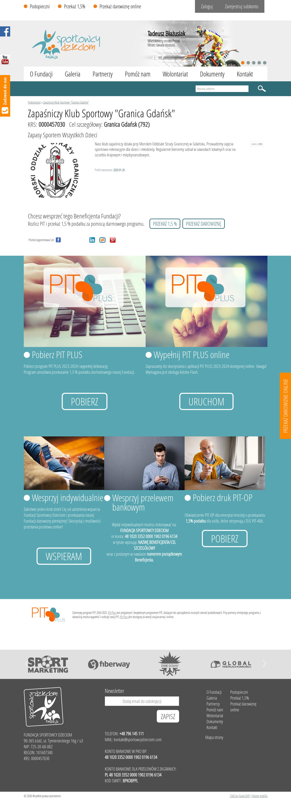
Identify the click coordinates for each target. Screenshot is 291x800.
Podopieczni (40, 6)
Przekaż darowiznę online (120, 6)
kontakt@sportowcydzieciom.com (138, 739)
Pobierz (84, 401)
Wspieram (64, 556)
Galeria (72, 74)
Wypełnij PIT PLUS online (191, 354)
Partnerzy (103, 74)
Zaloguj (207, 6)
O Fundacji (41, 74)
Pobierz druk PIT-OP (222, 497)
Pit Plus (112, 612)
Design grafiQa (259, 796)
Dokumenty (212, 74)
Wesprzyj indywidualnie (67, 497)
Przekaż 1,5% (74, 6)
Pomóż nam (137, 74)
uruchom (206, 401)
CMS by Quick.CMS (240, 796)
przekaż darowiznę (203, 223)
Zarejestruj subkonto (241, 6)
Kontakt (245, 74)
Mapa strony (214, 737)
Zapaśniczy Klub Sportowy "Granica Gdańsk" (66, 102)
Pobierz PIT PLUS (57, 354)
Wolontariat (175, 74)
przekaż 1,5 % (165, 223)
